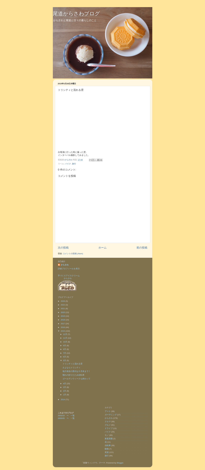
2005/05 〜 (64, 418)
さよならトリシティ (71, 368)
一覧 (73, 415)
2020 (63, 312)
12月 (65, 334)
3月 (65, 387)
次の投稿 (63, 247)
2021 (63, 308)
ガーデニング (111, 415)
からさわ (65, 265)
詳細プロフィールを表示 (69, 269)
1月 (65, 395)
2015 (63, 331)
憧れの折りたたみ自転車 (73, 375)
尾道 (107, 452)
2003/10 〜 (64, 415)
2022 (63, 305)
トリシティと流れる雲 (72, 364)
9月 (65, 345)
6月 (65, 357)
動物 (107, 449)
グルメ (108, 425)
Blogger (120, 463)
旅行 (74, 164)
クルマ (108, 421)
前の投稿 (142, 247)
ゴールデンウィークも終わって (76, 379)
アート (108, 411)
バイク (68, 164)
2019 (63, 316)
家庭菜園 (109, 439)
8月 (65, 349)
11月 (65, 338)
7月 (65, 353)
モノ (107, 435)
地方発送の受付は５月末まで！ (76, 371)
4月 (65, 383)
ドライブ (109, 428)
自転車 (108, 445)
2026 (63, 301)
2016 (63, 327)
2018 (63, 320)
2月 (65, 391)
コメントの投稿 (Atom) (73, 254)
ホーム (102, 247)
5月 (65, 360)
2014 (63, 399)
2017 (63, 324)
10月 (65, 342)
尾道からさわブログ (76, 14)
